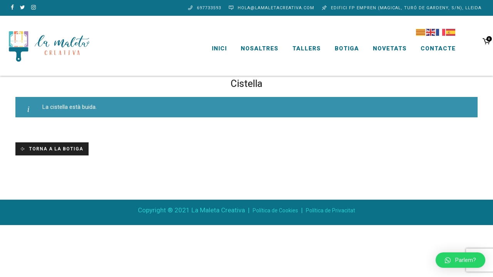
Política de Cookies (275, 210)
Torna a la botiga (55, 148)
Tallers (297, 48)
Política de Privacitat (330, 210)
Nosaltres (251, 48)
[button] (460, 260)
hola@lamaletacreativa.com (276, 7)
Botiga (338, 48)
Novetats (381, 48)
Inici (210, 48)
